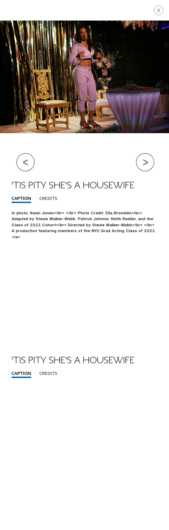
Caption (21, 199)
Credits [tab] (48, 374)
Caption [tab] (21, 374)
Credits (48, 199)
